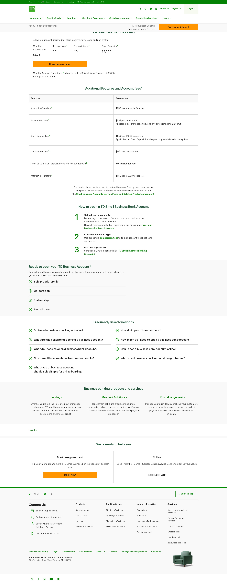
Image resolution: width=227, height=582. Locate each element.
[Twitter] (32, 572)
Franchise (141, 508)
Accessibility (68, 544)
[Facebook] (38, 572)
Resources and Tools (176, 535)
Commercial (58, 2)
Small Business (45, 2)
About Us (100, 544)
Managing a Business (115, 513)
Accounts (36, 18)
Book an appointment (45, 503)
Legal (32, 423)
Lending (72, 18)
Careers (113, 544)
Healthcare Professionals (148, 513)
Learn (167, 18)
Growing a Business (115, 508)
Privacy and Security (38, 544)
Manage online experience (134, 544)
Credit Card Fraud (175, 519)
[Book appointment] (178, 27)
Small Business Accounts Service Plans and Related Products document (115, 187)
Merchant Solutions (93, 18)
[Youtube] (51, 572)
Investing (70, 2)
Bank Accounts (82, 502)
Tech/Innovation (144, 524)
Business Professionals (147, 519)
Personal (32, 2)
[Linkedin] (58, 572)
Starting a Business (114, 502)
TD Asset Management (85, 2)
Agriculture (142, 502)
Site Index (156, 544)
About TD (100, 2)
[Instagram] (44, 572)
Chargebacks (173, 524)
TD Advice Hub (174, 530)
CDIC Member (85, 544)
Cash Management (120, 18)
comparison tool (109, 231)
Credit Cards (55, 18)
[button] (140, 9)
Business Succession (115, 519)
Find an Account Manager (47, 510)
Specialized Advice (147, 18)
